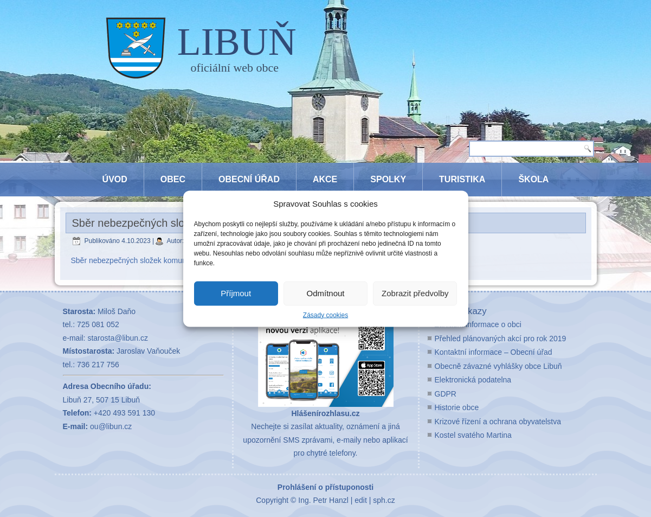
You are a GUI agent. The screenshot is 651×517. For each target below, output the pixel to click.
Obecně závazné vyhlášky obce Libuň (498, 366)
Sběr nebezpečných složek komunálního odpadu (153, 260)
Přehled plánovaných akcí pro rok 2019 (500, 338)
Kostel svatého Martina (473, 435)
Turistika (462, 179)
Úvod (114, 179)
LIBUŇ (237, 41)
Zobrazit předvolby (415, 293)
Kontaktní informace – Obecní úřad (493, 352)
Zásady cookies (325, 314)
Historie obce (457, 407)
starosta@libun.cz (117, 338)
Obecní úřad (249, 179)
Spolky (388, 179)
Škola (533, 179)
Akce (325, 179)
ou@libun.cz (111, 426)
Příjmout (236, 293)
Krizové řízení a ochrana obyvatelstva (498, 421)
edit (360, 500)
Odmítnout (325, 293)
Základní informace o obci (478, 324)
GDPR (445, 394)
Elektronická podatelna (473, 379)
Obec (172, 179)
